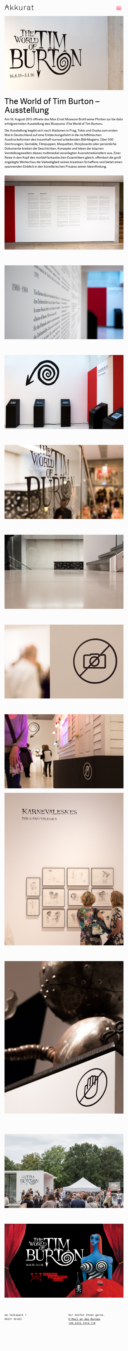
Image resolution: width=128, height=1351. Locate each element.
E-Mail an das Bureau (84, 1319)
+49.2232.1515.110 (82, 1323)
